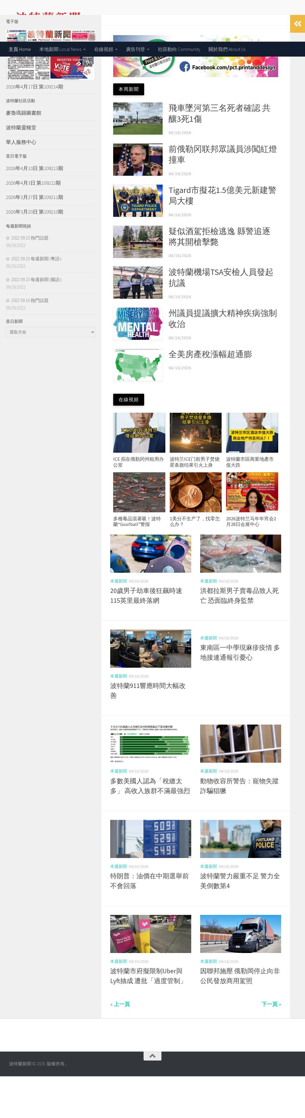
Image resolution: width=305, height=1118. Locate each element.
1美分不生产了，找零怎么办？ (195, 563)
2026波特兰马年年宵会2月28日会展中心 (251, 563)
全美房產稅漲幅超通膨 (211, 395)
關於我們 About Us (226, 49)
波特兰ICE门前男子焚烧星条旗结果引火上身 (195, 503)
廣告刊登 (135, 49)
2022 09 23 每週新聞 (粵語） (37, 300)
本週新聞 (118, 622)
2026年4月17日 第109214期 (34, 128)
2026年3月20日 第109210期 (34, 253)
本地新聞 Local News (60, 49)
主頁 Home (20, 49)
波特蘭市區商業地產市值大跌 (250, 503)
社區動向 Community (179, 49)
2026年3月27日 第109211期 (34, 239)
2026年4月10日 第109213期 (34, 210)
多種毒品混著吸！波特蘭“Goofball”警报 (137, 563)
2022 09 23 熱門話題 (30, 279)
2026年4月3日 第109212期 (33, 224)
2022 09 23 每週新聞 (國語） (37, 321)
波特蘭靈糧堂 (21, 169)
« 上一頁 (120, 1045)
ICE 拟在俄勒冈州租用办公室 (138, 503)
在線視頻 (103, 49)
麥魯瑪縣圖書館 (23, 154)
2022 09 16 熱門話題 (30, 342)
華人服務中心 (21, 183)
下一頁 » (271, 1045)
